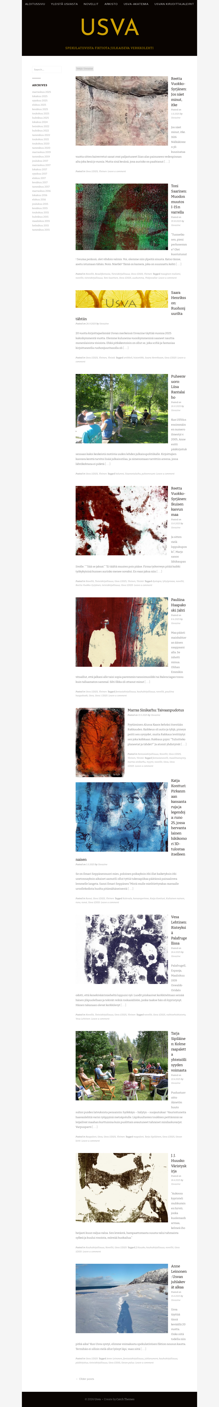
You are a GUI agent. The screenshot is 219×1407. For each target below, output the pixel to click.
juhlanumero (151, 1358)
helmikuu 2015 (40, 225)
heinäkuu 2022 (40, 126)
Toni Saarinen (111, 278)
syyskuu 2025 (39, 100)
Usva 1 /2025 (101, 695)
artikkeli (128, 357)
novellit (79, 278)
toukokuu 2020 (40, 143)
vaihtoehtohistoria (176, 1014)
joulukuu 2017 (40, 160)
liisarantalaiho (133, 473)
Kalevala (127, 898)
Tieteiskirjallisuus (120, 274)
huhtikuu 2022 (40, 130)
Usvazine (176, 117)
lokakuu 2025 (39, 96)
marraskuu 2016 (41, 191)
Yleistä (111, 357)
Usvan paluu (127, 1362)
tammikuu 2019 (41, 156)
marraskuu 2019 (41, 152)
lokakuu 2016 (39, 195)
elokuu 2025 (39, 104)
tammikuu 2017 (41, 186)
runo (78, 902)
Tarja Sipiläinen (153, 1136)
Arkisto (111, 4)
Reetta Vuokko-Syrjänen (88, 585)
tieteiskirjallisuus (94, 278)
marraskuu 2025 (41, 92)
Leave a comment (117, 171)
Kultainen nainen (175, 898)
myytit (150, 762)
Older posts (85, 1379)
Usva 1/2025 (92, 171)
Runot (89, 898)
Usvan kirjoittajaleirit (174, 4)
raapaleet (138, 1136)
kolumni (119, 473)
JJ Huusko (140, 1247)
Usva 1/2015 (94, 902)
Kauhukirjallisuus (95, 1247)
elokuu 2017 (39, 178)
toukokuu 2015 (40, 212)
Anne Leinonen (114, 1358)
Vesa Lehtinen (83, 1018)
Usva (110, 29)
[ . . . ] (167, 161)
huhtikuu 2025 (40, 117)
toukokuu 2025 (40, 113)
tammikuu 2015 (41, 229)
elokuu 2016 (39, 199)
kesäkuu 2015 (40, 208)
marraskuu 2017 (41, 165)
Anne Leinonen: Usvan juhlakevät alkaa (179, 1276)
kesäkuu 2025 (40, 109)
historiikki (138, 357)
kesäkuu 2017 (40, 182)
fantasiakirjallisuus (125, 691)
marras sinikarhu (137, 762)
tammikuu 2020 (41, 147)
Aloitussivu (35, 4)
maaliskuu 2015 (41, 221)
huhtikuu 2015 (40, 216)
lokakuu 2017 (39, 169)
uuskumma (138, 278)
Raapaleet (91, 1136)
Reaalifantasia (102, 274)
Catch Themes (125, 1399)
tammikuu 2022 (41, 135)
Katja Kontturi (157, 898)
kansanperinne (141, 898)
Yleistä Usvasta (64, 4)
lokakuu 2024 (40, 122)
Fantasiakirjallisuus (148, 754)
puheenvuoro (148, 473)
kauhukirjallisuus (146, 691)
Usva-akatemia (136, 4)
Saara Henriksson (154, 357)
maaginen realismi (170, 274)
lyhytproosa (169, 581)
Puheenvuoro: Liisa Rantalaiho (178, 387)
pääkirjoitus (82, 1362)
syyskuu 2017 (39, 173)
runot (84, 902)
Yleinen (103, 171)
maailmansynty (177, 758)
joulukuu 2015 (40, 204)
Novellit (91, 4)
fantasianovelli (160, 758)
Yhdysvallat (151, 278)
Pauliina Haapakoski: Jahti (178, 605)
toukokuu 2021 (40, 139)
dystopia (157, 581)
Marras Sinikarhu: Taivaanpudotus (156, 710)
